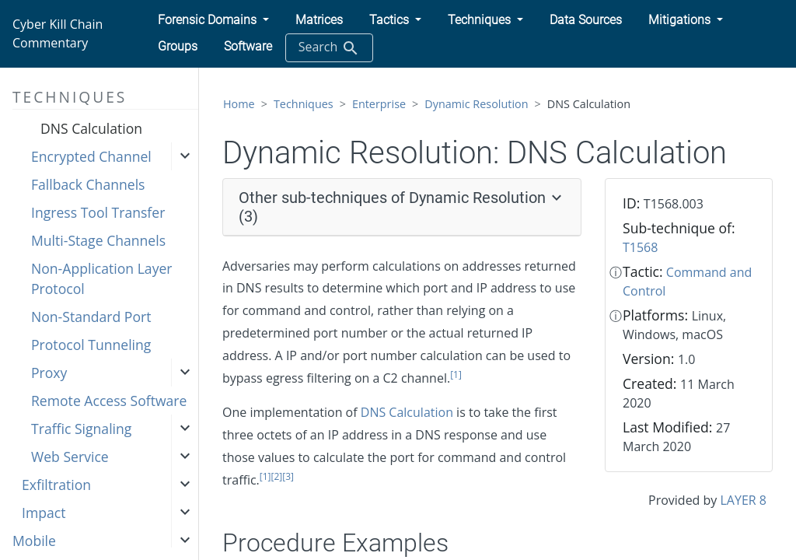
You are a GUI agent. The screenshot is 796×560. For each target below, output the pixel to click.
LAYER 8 (743, 500)
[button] (213, 20)
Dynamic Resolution (476, 103)
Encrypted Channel (91, 156)
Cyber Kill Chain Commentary (57, 33)
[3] (288, 476)
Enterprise (379, 103)
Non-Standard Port (91, 316)
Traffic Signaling (81, 428)
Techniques (303, 103)
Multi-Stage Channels (98, 240)
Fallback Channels (88, 184)
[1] (456, 374)
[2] (277, 476)
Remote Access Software (109, 400)
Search (329, 48)
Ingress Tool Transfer (98, 212)
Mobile (34, 540)
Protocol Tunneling (91, 344)
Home (239, 103)
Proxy (49, 372)
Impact (43, 512)
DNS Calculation (91, 128)
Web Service (70, 456)
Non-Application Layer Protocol (102, 278)
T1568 (640, 247)
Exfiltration (56, 484)
